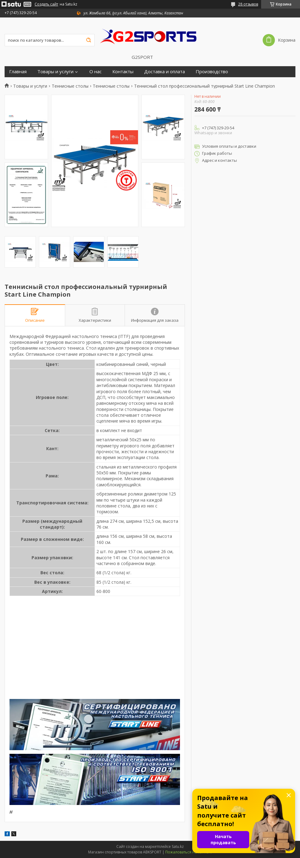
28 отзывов (248, 4)
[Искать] (88, 40)
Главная (18, 71)
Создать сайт (46, 4)
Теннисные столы (70, 86)
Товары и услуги (55, 71)
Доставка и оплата (164, 71)
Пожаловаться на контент (188, 852)
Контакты (122, 71)
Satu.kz (178, 846)
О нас (95, 71)
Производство (212, 71)
